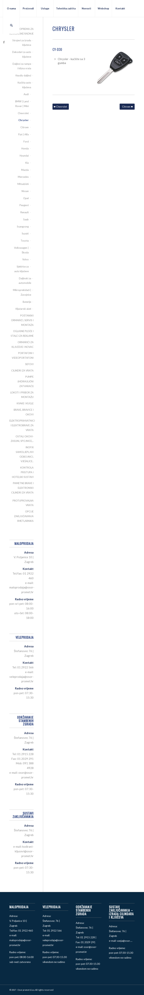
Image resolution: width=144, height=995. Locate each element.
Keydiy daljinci (23, 75)
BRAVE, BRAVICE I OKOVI (24, 412)
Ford (26, 141)
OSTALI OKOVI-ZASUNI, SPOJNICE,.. (22, 439)
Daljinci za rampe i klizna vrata (22, 66)
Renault (24, 212)
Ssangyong (23, 226)
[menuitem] (11, 8)
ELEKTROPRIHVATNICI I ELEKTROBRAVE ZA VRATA (21, 425)
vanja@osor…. (124, 940)
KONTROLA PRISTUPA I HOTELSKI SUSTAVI (23, 472)
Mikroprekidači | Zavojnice (22, 292)
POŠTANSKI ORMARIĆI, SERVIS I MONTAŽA (22, 320)
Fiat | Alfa (23, 134)
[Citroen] (127, 107)
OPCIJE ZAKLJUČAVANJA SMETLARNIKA (24, 516)
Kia (27, 162)
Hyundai (24, 155)
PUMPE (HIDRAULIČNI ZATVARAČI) (26, 381)
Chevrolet (23, 113)
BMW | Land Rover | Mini (22, 104)
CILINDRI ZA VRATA (22, 370)
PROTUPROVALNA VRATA (23, 503)
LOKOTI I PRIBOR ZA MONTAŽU (22, 395)
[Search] (11, 25)
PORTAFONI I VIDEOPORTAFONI (23, 355)
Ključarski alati (23, 308)
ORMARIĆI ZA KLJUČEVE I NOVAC (23, 344)
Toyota (25, 240)
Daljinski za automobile (25, 281)
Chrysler (23, 120)
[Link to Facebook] (4, 42)
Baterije (27, 301)
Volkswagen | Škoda (21, 250)
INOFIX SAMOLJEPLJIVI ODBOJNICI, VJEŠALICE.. (25, 454)
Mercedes (23, 176)
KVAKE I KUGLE (25, 403)
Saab (26, 219)
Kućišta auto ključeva (24, 85)
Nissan (25, 191)
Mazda (25, 169)
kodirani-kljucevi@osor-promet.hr (24, 851)
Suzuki (25, 233)
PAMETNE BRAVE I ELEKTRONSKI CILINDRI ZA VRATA (22, 488)
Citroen (24, 127)
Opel (26, 198)
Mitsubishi (23, 183)
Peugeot (24, 205)
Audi (26, 94)
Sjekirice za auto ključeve (21, 269)
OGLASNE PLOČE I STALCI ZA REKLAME (22, 333)
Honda (25, 148)
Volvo (25, 259)
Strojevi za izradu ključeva (21, 43)
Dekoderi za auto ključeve (21, 54)
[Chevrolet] (60, 107)
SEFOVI (29, 364)
